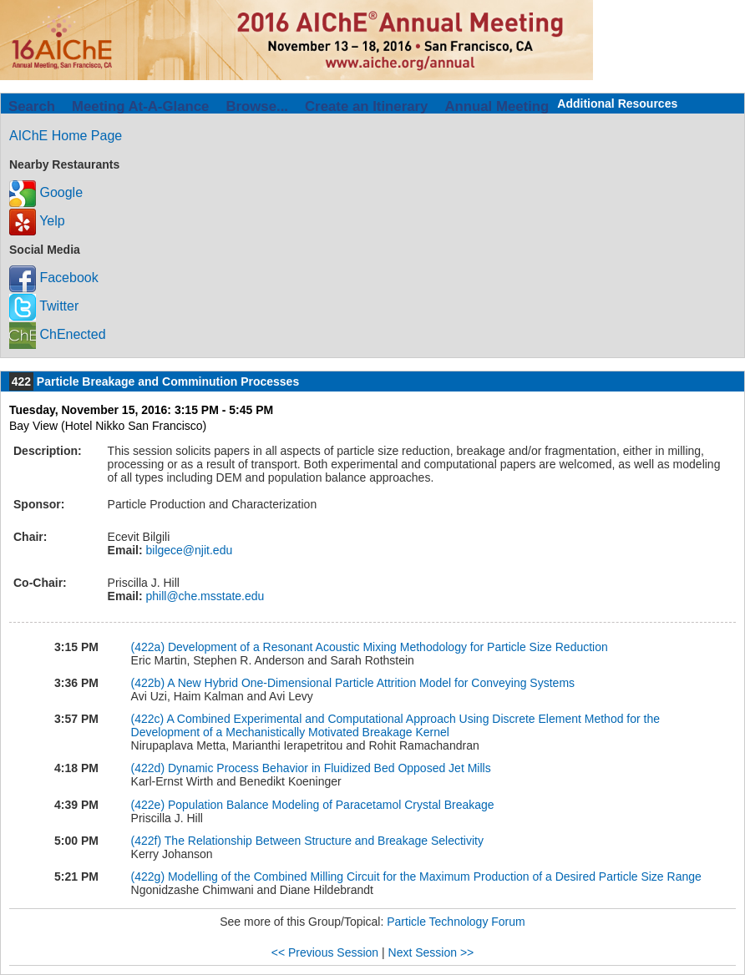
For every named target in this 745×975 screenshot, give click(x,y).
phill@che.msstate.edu (204, 596)
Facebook (54, 277)
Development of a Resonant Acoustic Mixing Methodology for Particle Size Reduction (388, 647)
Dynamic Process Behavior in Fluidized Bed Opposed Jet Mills (329, 768)
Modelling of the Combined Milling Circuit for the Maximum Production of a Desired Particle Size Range (435, 876)
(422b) (148, 683)
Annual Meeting (496, 106)
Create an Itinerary (366, 106)
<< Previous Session (324, 952)
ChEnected (57, 334)
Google (46, 192)
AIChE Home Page (65, 136)
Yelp (37, 221)
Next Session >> (431, 952)
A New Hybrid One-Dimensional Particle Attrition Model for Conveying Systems (371, 683)
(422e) (148, 804)
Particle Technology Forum (456, 921)
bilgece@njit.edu (188, 550)
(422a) (148, 647)
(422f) (146, 840)
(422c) (148, 718)
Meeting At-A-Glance (140, 106)
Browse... (257, 106)
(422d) (148, 768)
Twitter (44, 306)
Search (31, 106)
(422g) (148, 876)
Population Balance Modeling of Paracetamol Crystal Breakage (331, 804)
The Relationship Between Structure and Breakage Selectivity (324, 840)
